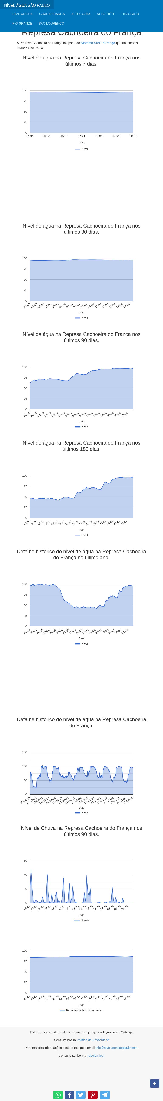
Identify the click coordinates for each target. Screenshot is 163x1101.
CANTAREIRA (22, 14)
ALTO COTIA (80, 14)
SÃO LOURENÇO (51, 23)
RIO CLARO (130, 14)
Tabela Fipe (95, 1055)
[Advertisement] (81, 189)
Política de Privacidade (93, 1040)
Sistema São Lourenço (98, 43)
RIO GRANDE (22, 23)
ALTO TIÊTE (106, 14)
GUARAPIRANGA (52, 14)
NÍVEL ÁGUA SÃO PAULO (27, 6)
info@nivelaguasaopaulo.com (117, 1047)
